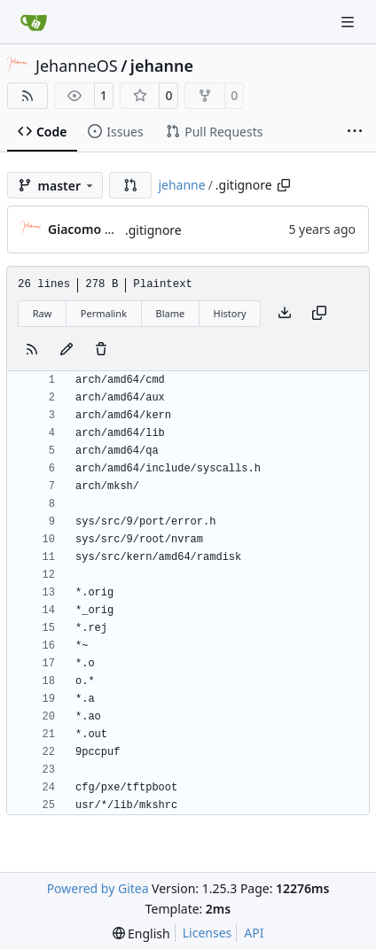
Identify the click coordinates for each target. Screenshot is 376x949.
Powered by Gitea (98, 888)
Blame (169, 313)
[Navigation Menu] (349, 21)
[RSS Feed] (27, 95)
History (230, 313)
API (253, 932)
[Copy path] (284, 185)
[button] (130, 185)
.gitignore (153, 230)
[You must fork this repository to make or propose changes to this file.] (66, 350)
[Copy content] (319, 314)
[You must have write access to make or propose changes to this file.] (101, 350)
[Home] (34, 22)
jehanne (161, 65)
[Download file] (284, 314)
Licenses (207, 932)
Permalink (104, 313)
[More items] (355, 132)
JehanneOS (76, 65)
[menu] (141, 933)
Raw (42, 313)
